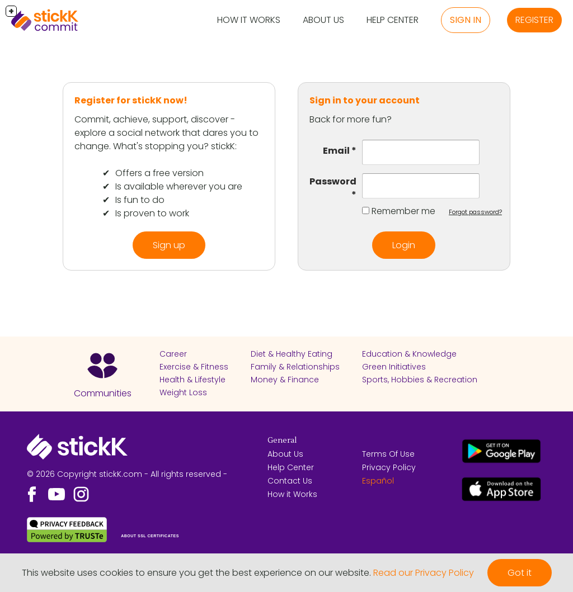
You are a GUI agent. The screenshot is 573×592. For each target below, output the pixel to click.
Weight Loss (183, 392)
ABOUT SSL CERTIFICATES (150, 536)
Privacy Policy (389, 467)
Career (173, 353)
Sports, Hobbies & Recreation (419, 379)
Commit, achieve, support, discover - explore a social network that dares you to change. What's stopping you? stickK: (166, 133)
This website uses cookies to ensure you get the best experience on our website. (196, 572)
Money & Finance (285, 379)
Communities (102, 393)
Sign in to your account (364, 100)
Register (534, 19)
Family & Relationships (295, 366)
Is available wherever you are (178, 186)
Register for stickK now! (130, 100)
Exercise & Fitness (193, 366)
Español (378, 480)
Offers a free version (159, 173)
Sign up (169, 245)
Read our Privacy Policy (423, 572)
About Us (323, 19)
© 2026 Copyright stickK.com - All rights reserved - (127, 474)
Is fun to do (140, 199)
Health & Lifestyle (192, 379)
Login (403, 245)
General (282, 440)
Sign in (465, 19)
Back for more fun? (350, 119)
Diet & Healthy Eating (291, 353)
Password (332, 181)
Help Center (393, 19)
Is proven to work (152, 213)
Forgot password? (475, 211)
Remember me (403, 211)
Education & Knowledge (409, 353)
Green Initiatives (394, 366)
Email (336, 150)
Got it (520, 572)
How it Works (248, 19)
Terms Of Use (388, 454)
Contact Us (289, 480)
